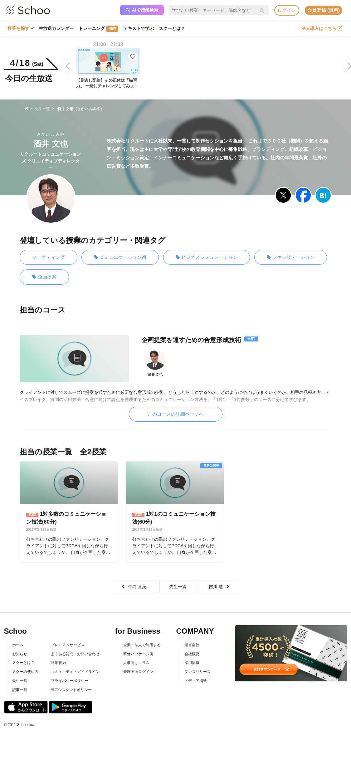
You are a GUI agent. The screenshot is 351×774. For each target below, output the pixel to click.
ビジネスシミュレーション (206, 257)
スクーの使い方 (25, 672)
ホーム (17, 645)
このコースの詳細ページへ (176, 414)
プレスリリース (197, 672)
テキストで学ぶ (138, 28)
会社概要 (191, 654)
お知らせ (19, 654)
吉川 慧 (219, 586)
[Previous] (68, 66)
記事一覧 (19, 690)
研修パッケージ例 (138, 654)
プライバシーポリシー (69, 681)
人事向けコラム (136, 662)
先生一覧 (178, 586)
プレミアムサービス (68, 645)
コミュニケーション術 (120, 257)
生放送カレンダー (56, 28)
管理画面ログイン (138, 672)
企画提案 (44, 277)
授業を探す (20, 28)
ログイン (286, 10)
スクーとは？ (172, 28)
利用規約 (58, 662)
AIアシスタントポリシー (71, 690)
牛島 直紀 (134, 586)
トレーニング (98, 29)
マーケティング (48, 257)
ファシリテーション (290, 257)
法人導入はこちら (321, 28)
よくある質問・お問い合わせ (75, 654)
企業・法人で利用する (142, 645)
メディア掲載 (195, 681)
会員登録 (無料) (323, 10)
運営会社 (191, 645)
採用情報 (191, 662)
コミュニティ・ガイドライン (75, 672)
